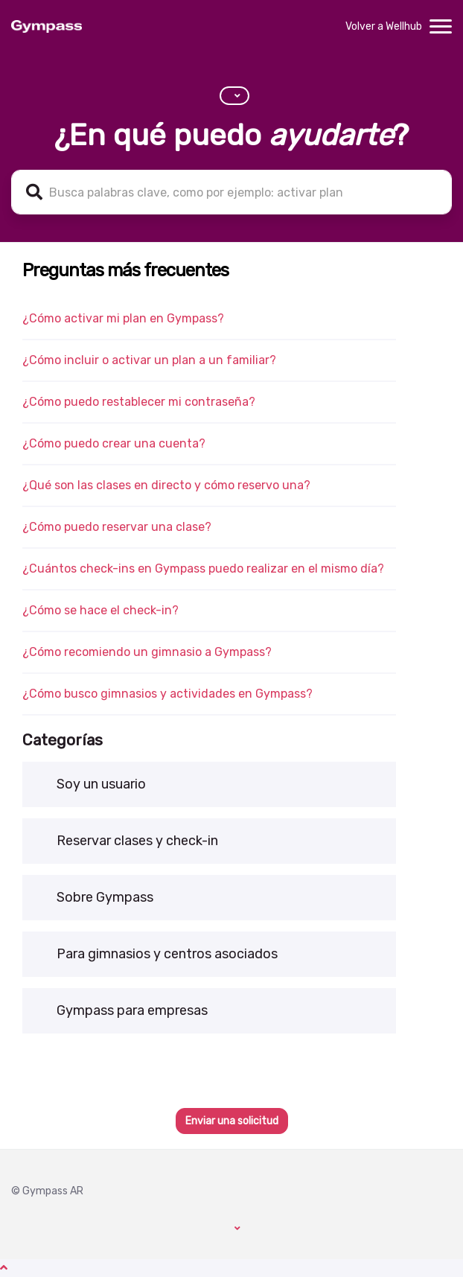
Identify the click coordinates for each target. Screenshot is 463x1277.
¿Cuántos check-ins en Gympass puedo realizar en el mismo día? (203, 568)
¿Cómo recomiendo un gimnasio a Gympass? (147, 652)
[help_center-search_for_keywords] (231, 192)
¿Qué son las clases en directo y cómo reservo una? (166, 485)
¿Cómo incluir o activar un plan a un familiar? (149, 360)
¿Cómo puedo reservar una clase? (116, 527)
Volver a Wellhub (383, 26)
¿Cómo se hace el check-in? (100, 610)
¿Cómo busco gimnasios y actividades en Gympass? (167, 694)
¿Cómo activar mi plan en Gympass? (123, 318)
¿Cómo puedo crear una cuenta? (113, 443)
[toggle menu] (441, 27)
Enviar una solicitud (231, 1121)
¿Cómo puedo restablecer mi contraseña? (138, 402)
